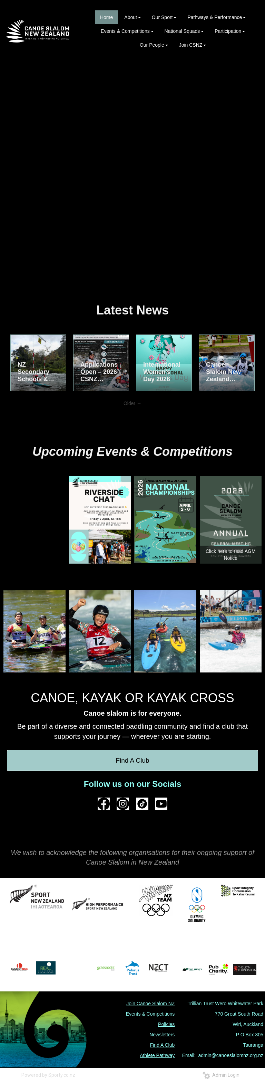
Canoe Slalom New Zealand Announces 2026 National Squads (223, 372)
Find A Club (132, 760)
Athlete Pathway (157, 1055)
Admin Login (221, 1075)
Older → (132, 403)
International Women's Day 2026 (161, 372)
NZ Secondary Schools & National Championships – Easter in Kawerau (36, 372)
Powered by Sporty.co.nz (48, 1075)
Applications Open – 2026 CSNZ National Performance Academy (99, 372)
